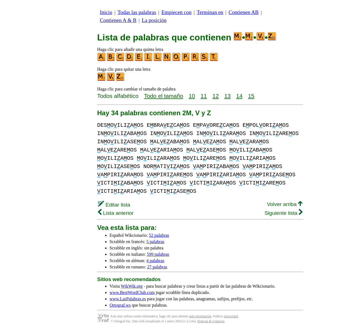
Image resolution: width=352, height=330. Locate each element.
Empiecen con (177, 12)
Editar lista (114, 205)
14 (239, 96)
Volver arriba (284, 204)
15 (251, 96)
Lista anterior (115, 213)
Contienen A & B (118, 20)
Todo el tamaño (163, 96)
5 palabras (155, 241)
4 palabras (155, 260)
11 (204, 96)
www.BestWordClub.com (132, 292)
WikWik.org (132, 286)
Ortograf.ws (120, 305)
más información (200, 316)
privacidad (231, 316)
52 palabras (159, 235)
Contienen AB (243, 12)
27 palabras (157, 267)
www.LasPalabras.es (128, 298)
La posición (154, 20)
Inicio (106, 12)
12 (215, 96)
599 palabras (158, 254)
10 (192, 96)
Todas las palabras (137, 12)
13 (227, 96)
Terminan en (210, 12)
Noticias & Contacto (211, 321)
